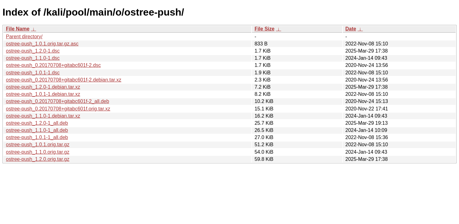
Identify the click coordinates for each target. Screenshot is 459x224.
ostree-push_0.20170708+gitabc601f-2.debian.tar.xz (63, 79)
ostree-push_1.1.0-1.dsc (33, 58)
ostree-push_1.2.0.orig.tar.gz (37, 159)
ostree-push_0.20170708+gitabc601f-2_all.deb (57, 101)
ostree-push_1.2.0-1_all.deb (37, 123)
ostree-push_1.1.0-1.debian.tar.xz (43, 116)
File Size (264, 28)
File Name (18, 28)
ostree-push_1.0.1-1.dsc (33, 72)
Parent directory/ (24, 36)
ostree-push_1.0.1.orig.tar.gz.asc (42, 43)
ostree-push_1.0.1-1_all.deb (37, 137)
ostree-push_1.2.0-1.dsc (33, 51)
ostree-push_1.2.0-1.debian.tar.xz (43, 87)
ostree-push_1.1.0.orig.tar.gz (37, 152)
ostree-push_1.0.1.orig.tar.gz (37, 144)
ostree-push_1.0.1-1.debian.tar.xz (43, 94)
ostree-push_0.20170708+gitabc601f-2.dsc (53, 65)
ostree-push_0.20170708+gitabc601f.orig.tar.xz (58, 108)
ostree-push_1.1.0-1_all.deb (37, 130)
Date (350, 28)
